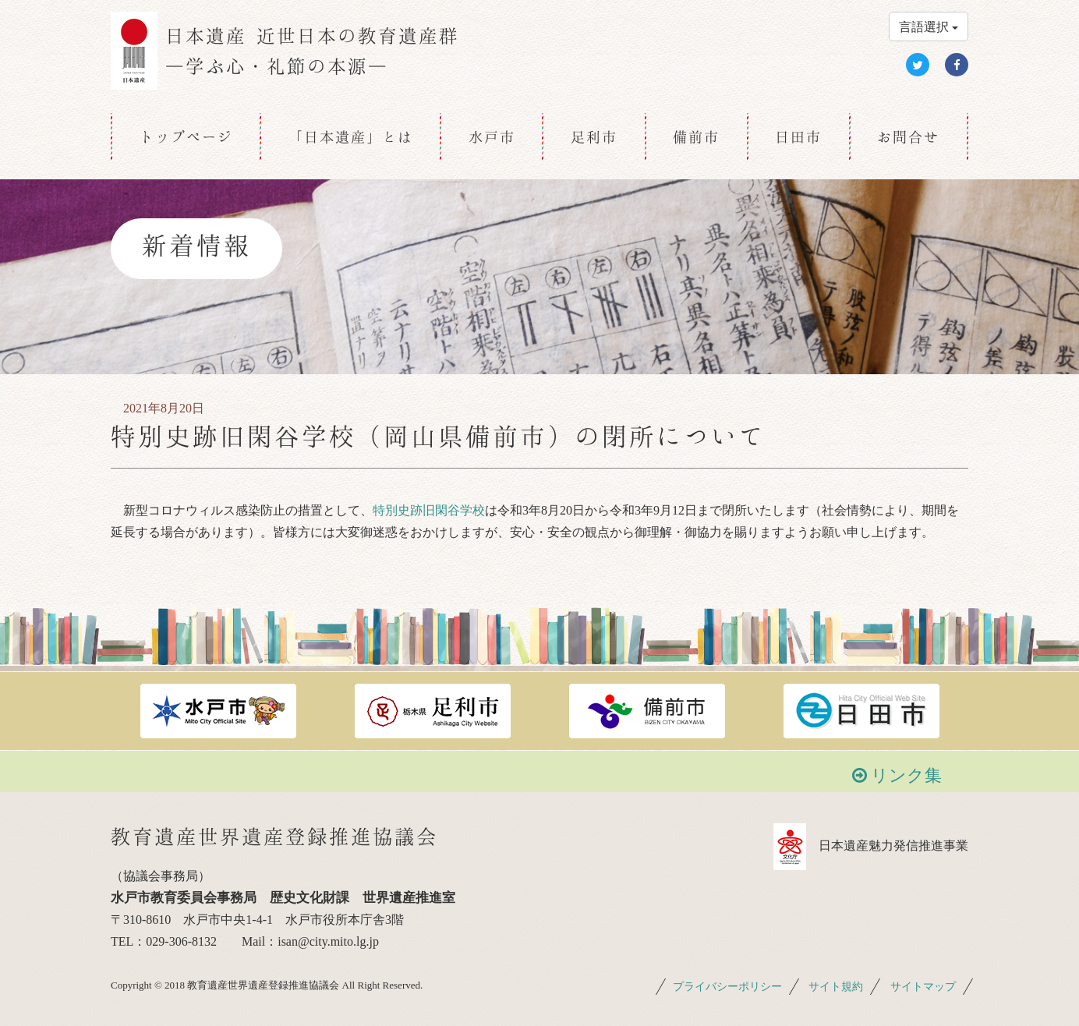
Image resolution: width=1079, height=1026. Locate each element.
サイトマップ (923, 986)
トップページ (186, 136)
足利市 (594, 136)
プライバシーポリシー (727, 986)
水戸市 (492, 136)
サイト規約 (835, 986)
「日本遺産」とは (350, 136)
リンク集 (897, 775)
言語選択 (928, 26)
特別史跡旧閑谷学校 (429, 510)
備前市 (696, 136)
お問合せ (908, 136)
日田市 (798, 136)
